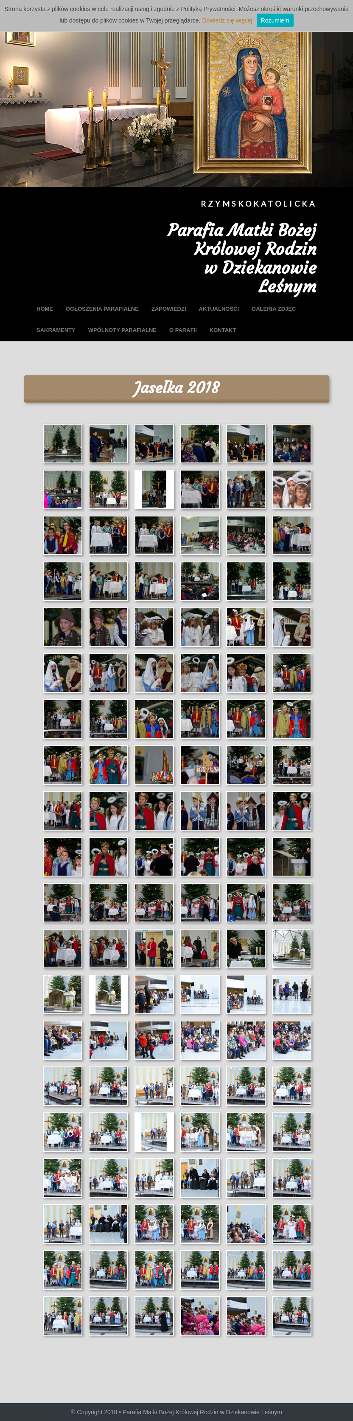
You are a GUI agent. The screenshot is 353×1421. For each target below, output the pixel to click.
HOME (44, 309)
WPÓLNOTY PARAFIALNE (122, 330)
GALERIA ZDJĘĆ (274, 309)
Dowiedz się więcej (227, 20)
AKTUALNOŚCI (219, 309)
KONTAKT (223, 330)
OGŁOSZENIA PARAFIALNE (102, 309)
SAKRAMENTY (56, 330)
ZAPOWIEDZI (168, 309)
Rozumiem (275, 20)
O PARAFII (183, 330)
